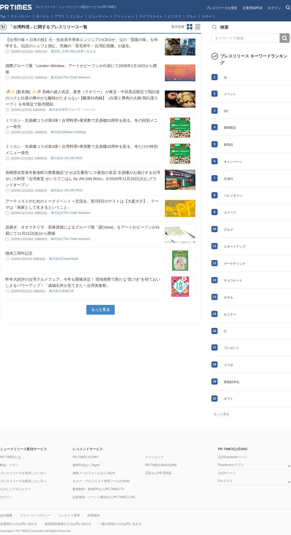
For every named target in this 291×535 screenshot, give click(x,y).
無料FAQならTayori (86, 465)
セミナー (230, 314)
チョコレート (233, 280)
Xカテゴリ (225, 481)
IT (225, 331)
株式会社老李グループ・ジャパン (72, 109)
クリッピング (154, 457)
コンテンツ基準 (69, 515)
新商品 (228, 145)
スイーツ (230, 212)
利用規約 (93, 515)
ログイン (274, 8)
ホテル (228, 297)
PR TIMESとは (10, 457)
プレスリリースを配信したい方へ (23, 481)
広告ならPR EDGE (158, 473)
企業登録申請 (252, 8)
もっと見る (100, 309)
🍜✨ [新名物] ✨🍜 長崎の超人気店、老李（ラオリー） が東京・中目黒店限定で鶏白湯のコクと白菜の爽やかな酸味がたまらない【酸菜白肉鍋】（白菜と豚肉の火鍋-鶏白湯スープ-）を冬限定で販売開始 (82, 98)
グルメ (191, 16)
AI (225, 77)
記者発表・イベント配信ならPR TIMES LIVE (104, 497)
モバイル (42, 16)
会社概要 (6, 515)
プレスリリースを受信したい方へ (23, 473)
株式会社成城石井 (62, 291)
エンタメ (76, 16)
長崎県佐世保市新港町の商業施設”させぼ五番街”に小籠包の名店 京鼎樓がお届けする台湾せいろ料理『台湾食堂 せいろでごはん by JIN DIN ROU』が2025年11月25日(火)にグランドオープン (82, 178)
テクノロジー (21, 16)
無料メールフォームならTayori (94, 473)
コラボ (228, 365)
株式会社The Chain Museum (71, 77)
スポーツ (208, 16)
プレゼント (231, 348)
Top (3, 16)
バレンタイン (233, 195)
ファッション (124, 16)
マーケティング (235, 263)
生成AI (228, 179)
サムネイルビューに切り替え (190, 27)
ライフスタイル (151, 16)
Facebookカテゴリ (231, 465)
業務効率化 (231, 382)
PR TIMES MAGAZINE (161, 465)
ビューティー (98, 16)
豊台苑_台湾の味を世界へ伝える (74, 51)
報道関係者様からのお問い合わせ (68, 524)
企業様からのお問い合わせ (18, 524)
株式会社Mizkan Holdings (69, 132)
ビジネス (174, 16)
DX (226, 111)
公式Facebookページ (232, 457)
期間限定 (230, 127)
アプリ (60, 16)
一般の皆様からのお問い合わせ (120, 524)
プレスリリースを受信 (221, 8)
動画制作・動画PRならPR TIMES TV (98, 489)
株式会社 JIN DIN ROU (67, 158)
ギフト (228, 399)
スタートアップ (235, 246)
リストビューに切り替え (198, 27)
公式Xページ (226, 473)
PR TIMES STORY (86, 457)
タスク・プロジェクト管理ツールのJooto (101, 481)
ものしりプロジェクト (15, 489)
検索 (285, 38)
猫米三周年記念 (19, 253)
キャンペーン (233, 162)
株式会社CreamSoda (64, 259)
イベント (230, 94)
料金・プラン (9, 465)
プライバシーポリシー (35, 515)
